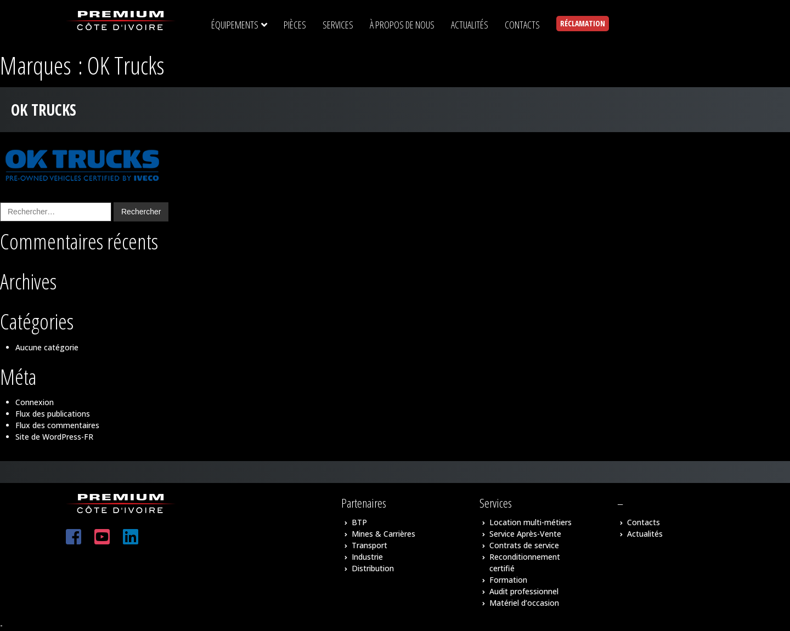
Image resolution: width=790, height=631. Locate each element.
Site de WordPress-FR (54, 436)
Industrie (367, 557)
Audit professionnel (523, 591)
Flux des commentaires (57, 425)
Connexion (34, 402)
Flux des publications (52, 413)
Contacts (643, 522)
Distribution (373, 568)
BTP (359, 522)
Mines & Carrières (383, 533)
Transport (369, 545)
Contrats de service (524, 545)
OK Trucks (43, 109)
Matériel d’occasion (524, 603)
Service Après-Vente (525, 533)
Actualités (645, 533)
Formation (508, 580)
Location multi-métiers (530, 522)
